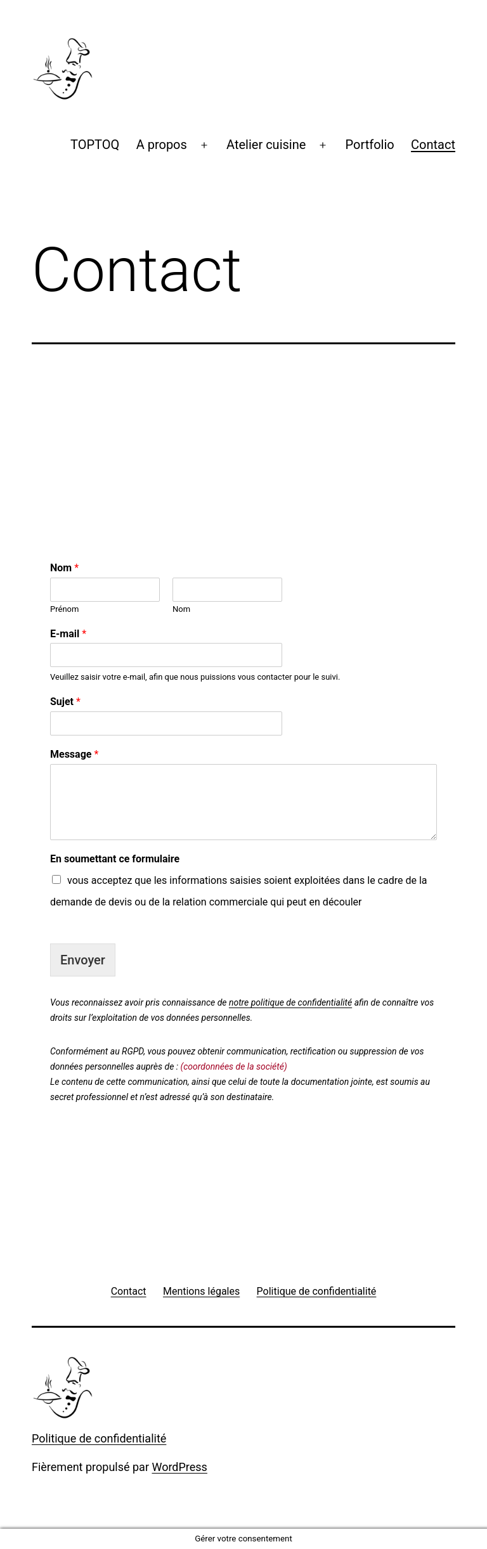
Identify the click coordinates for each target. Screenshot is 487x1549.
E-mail (68, 634)
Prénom (64, 609)
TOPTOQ (94, 144)
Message (74, 754)
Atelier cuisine (266, 144)
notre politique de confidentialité (290, 1002)
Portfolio (370, 144)
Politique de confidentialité (99, 1438)
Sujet (65, 702)
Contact (433, 144)
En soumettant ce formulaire (114, 859)
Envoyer (82, 960)
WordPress (179, 1467)
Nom (64, 568)
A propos (161, 144)
